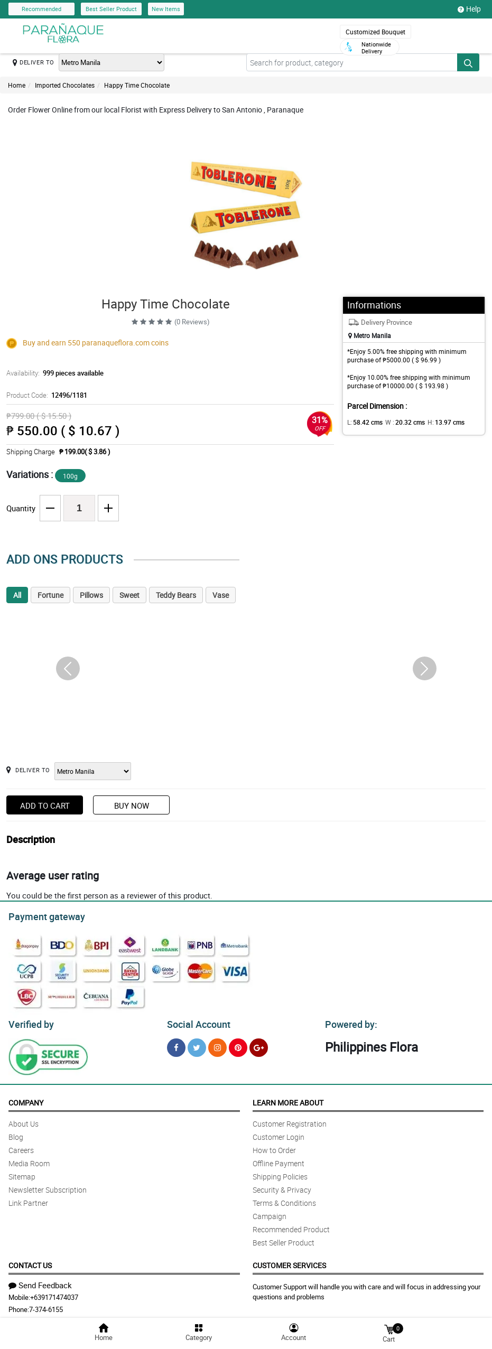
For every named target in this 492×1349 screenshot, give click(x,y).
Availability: (52, 373)
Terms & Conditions (284, 1200)
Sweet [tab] (129, 595)
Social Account (196, 1021)
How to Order (274, 1147)
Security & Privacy (282, 1187)
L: (363, 422)
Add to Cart (45, 805)
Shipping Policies (280, 1173)
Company (25, 1099)
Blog (15, 1134)
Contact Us (30, 1262)
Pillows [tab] (91, 595)
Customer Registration (290, 1121)
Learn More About (288, 1099)
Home (16, 85)
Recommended (41, 9)
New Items (166, 9)
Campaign (269, 1213)
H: (437, 422)
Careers (21, 1147)
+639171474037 (54, 1294)
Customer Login (278, 1134)
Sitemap (21, 1173)
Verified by (29, 1021)
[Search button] (468, 62)
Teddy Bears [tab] (176, 595)
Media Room (29, 1160)
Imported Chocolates (65, 85)
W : (399, 422)
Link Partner (28, 1200)
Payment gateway (42, 915)
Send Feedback (40, 1282)
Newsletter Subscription (47, 1187)
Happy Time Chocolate (137, 85)
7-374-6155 (46, 1306)
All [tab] (17, 595)
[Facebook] (176, 1044)
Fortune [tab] (50, 595)
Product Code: (45, 395)
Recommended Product (291, 1226)
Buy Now (131, 805)
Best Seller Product (111, 9)
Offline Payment (278, 1160)
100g (70, 476)
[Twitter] (197, 1044)
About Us (23, 1121)
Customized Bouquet (375, 31)
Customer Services (289, 1262)
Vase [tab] (220, 595)
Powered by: (349, 1021)
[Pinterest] (238, 1044)
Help (469, 9)
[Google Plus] (258, 1044)
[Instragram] (217, 1044)
